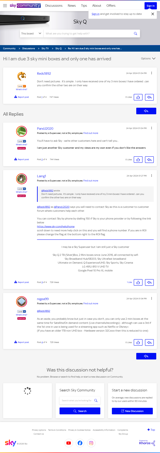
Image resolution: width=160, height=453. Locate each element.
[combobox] (86, 33)
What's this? (21, 89)
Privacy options (39, 430)
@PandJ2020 (62, 206)
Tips (84, 5)
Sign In (151, 5)
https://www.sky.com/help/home (56, 226)
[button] (151, 73)
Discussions (53, 5)
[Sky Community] (25, 5)
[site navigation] (5, 5)
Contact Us (39, 434)
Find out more (90, 133)
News (72, 5)
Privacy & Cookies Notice (79, 430)
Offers (111, 5)
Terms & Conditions (57, 430)
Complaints (123, 430)
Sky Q (80, 21)
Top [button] (153, 429)
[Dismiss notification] (152, 14)
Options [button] (146, 58)
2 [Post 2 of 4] (42, 159)
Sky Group (123, 434)
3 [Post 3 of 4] (42, 282)
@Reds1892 (47, 190)
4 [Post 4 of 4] (42, 342)
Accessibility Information (104, 430)
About (96, 5)
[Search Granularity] (31, 33)
